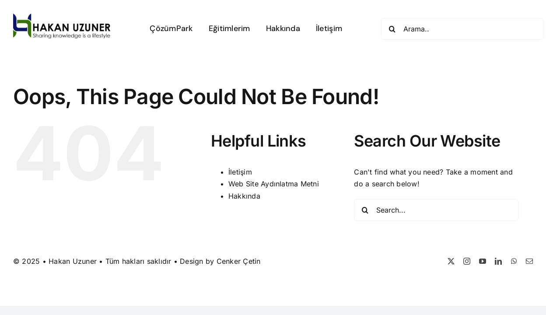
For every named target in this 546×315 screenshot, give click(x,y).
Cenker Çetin (239, 261)
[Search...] (436, 210)
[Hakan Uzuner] (62, 17)
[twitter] (451, 261)
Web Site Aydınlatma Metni (273, 183)
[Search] (392, 29)
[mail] (529, 261)
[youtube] (482, 261)
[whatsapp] (514, 261)
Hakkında (244, 196)
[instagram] (466, 261)
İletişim (240, 172)
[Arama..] (462, 29)
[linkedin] (498, 261)
